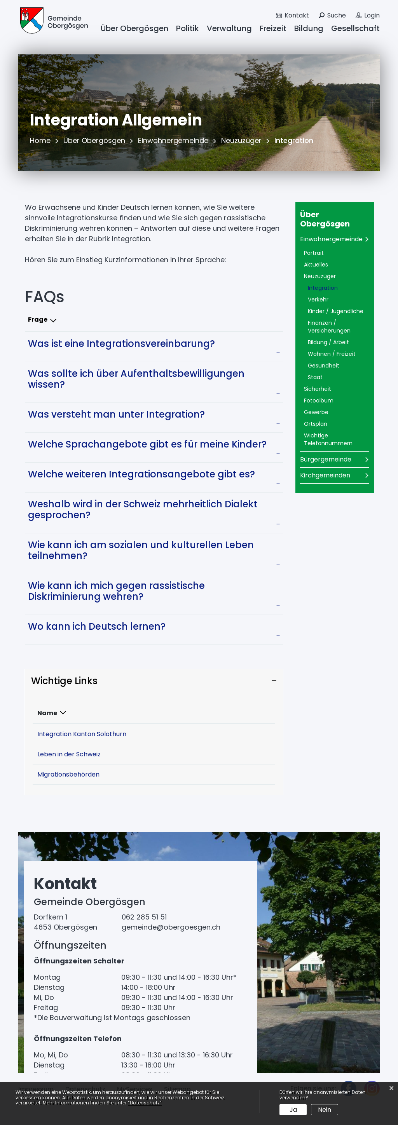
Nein (324, 1109)
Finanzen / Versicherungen (329, 326)
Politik (187, 28)
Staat (315, 377)
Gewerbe (316, 412)
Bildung (308, 28)
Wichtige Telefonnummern (328, 439)
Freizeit (273, 28)
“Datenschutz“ (145, 1102)
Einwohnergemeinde (331, 239)
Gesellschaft (355, 28)
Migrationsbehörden (72, 795)
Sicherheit (317, 389)
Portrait (314, 253)
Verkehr (318, 299)
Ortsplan (315, 424)
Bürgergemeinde (325, 459)
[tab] (154, 343)
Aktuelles (316, 264)
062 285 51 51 (144, 938)
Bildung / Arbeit (328, 342)
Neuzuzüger (320, 276)
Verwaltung (229, 28)
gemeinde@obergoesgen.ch (171, 948)
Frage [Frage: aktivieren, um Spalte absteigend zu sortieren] (37, 319)
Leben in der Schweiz (72, 764)
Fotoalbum (318, 400)
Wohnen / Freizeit (332, 354)
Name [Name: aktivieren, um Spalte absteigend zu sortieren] (47, 713)
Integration (339, 288)
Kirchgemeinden (325, 475)
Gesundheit (323, 365)
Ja (293, 1109)
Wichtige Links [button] (64, 680)
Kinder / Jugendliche (335, 311)
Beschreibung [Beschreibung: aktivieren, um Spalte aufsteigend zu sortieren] (155, 713)
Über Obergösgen (134, 28)
